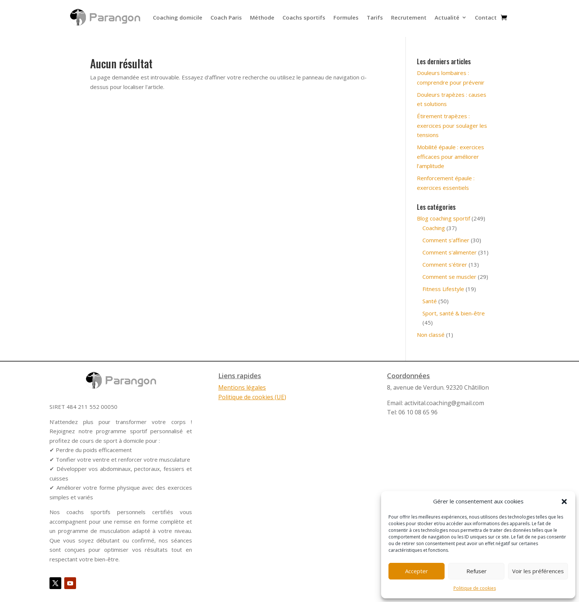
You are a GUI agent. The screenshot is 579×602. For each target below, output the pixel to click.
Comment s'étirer (444, 264)
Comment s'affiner (445, 240)
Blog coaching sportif (443, 218)
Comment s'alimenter (449, 252)
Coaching (433, 228)
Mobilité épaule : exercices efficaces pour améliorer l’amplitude (450, 156)
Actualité (447, 17)
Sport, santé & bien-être (453, 313)
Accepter (416, 571)
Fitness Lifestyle (443, 289)
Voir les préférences (538, 571)
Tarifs (375, 17)
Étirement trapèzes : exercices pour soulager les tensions (452, 125)
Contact (486, 17)
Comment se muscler (449, 276)
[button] (564, 501)
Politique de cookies (474, 588)
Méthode (262, 17)
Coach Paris (226, 17)
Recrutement (408, 17)
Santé (429, 301)
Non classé (431, 334)
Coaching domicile (177, 17)
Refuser (476, 571)
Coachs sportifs (303, 17)
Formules (346, 17)
